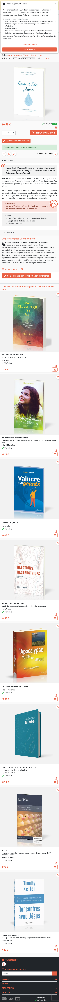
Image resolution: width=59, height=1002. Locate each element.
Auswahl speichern (29, 45)
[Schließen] (55, 4)
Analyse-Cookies (11, 28)
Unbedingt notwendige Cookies (16, 19)
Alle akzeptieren (29, 49)
